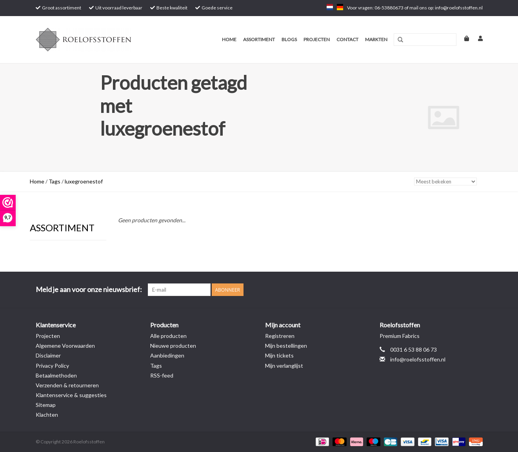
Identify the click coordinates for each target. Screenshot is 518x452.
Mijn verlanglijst (284, 365)
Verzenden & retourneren (67, 385)
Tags (54, 181)
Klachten (47, 414)
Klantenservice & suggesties (71, 395)
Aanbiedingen (167, 355)
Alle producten (168, 335)
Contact (347, 39)
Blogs (289, 39)
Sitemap (46, 404)
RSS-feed (161, 375)
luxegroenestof (84, 181)
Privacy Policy (52, 365)
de (340, 7)
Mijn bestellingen (286, 345)
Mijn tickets (279, 355)
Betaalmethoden (56, 375)
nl (330, 7)
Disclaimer (48, 355)
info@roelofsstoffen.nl (417, 359)
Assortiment (259, 39)
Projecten (317, 39)
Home (229, 39)
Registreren (279, 335)
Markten (376, 39)
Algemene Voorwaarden (65, 345)
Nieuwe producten (173, 345)
